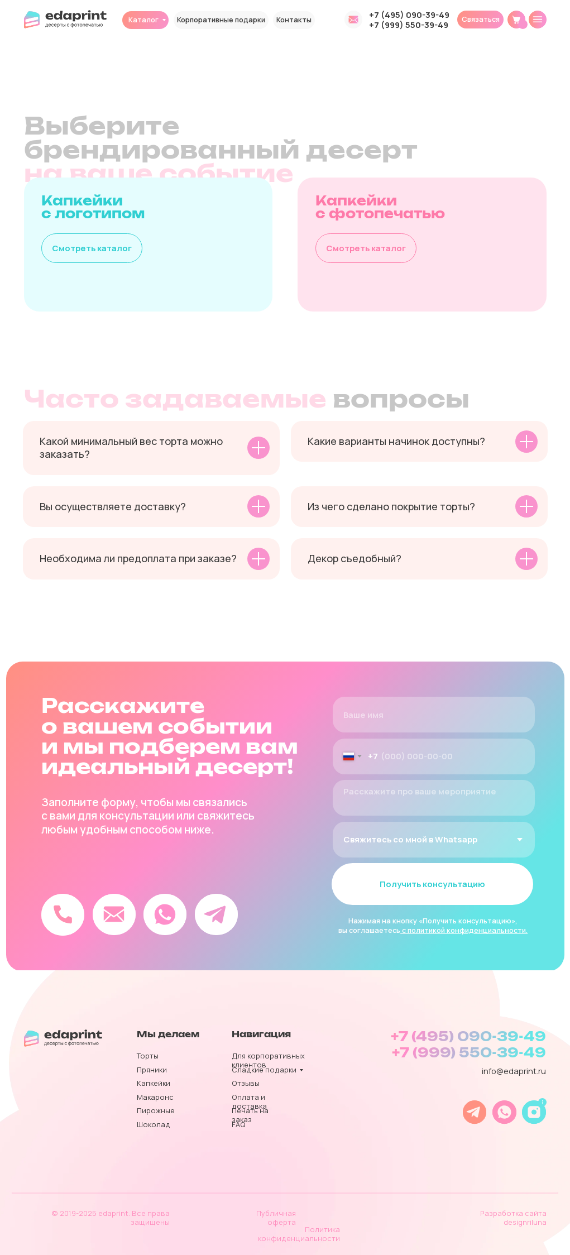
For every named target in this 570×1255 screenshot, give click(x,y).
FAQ (239, 1124)
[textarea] (433, 798)
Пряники (152, 1070)
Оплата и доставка (249, 1101)
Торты (148, 1056)
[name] (433, 714)
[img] (538, 19)
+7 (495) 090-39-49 (409, 14)
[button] (480, 19)
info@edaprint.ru (514, 1070)
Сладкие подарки (264, 1070)
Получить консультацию (432, 883)
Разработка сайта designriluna (513, 1217)
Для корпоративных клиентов (268, 1060)
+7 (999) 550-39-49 (408, 24)
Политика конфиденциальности (299, 1233)
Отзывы (246, 1083)
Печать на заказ (250, 1114)
